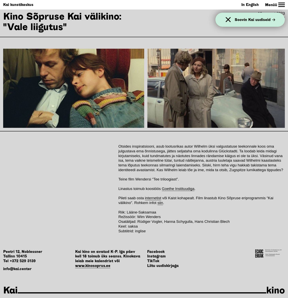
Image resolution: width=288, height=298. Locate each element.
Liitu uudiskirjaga (163, 265)
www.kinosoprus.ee (92, 265)
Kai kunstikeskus (18, 4)
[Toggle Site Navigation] (275, 5)
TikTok (153, 261)
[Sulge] (228, 19)
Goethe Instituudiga (178, 189)
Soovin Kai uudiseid (255, 19)
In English (250, 4)
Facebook (156, 251)
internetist (153, 198)
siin (160, 203)
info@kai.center (17, 269)
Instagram (156, 256)
